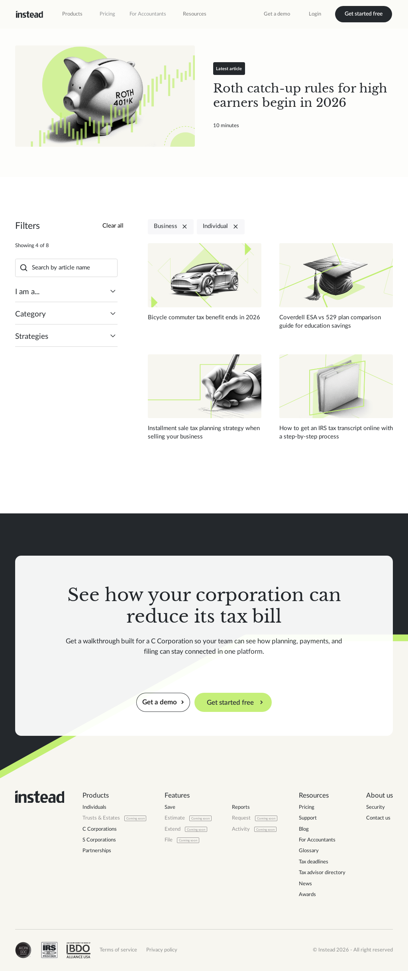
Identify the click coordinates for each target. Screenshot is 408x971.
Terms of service (118, 950)
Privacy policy (161, 950)
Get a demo (277, 14)
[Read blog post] (105, 96)
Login (315, 14)
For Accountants (147, 14)
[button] (72, 14)
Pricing (107, 14)
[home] (29, 14)
